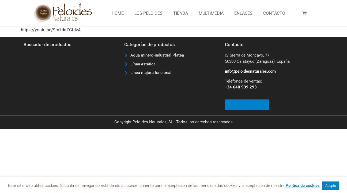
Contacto (274, 13)
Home (118, 13)
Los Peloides (148, 13)
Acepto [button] (330, 186)
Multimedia (211, 13)
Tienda (180, 13)
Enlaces (243, 13)
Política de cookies (303, 185)
